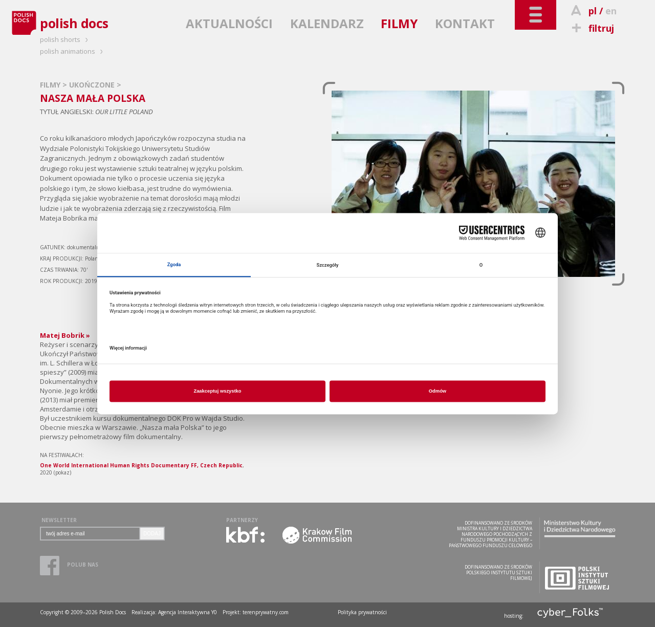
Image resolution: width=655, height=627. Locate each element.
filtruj (591, 28)
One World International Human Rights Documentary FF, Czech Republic (141, 465)
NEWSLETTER (59, 520)
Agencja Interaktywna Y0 (187, 612)
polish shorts (65, 39)
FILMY (399, 23)
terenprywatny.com (266, 612)
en (611, 11)
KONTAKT (465, 23)
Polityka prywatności (362, 612)
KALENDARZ (327, 23)
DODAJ (152, 533)
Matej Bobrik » (65, 335)
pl (592, 11)
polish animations (73, 51)
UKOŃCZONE (93, 85)
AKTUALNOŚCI (229, 23)
